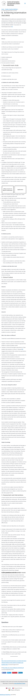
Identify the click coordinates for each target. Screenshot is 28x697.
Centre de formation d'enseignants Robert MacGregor (13, 3)
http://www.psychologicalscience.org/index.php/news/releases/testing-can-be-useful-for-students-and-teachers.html (13, 662)
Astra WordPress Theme (19, 683)
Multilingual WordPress (5, 694)
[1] (12, 26)
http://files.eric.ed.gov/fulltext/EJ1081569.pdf (13, 667)
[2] (22, 349)
